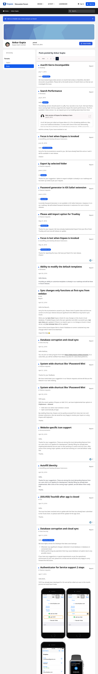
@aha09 (43, 175)
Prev (43, 58)
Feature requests (45, 166)
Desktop (42, 68)
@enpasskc (44, 226)
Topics (8, 62)
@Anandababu (47, 148)
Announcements (45, 430)
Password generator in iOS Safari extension (63, 187)
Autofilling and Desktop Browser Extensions (53, 139)
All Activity (9, 53)
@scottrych (46, 76)
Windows (43, 93)
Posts (8, 66)
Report (91, 66)
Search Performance (51, 90)
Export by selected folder (53, 163)
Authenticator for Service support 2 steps (62, 567)
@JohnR (45, 102)
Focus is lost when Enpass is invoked (59, 136)
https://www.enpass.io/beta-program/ (76, 355)
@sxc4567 (44, 199)
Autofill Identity (48, 465)
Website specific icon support (55, 427)
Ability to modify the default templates (61, 266)
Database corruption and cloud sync (59, 339)
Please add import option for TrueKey (60, 214)
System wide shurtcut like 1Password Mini (62, 363)
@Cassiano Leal (45, 249)
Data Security (44, 342)
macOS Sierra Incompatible (54, 64)
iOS (41, 296)
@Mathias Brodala (48, 540)
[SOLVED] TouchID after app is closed (59, 496)
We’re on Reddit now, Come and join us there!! (21, 19)
